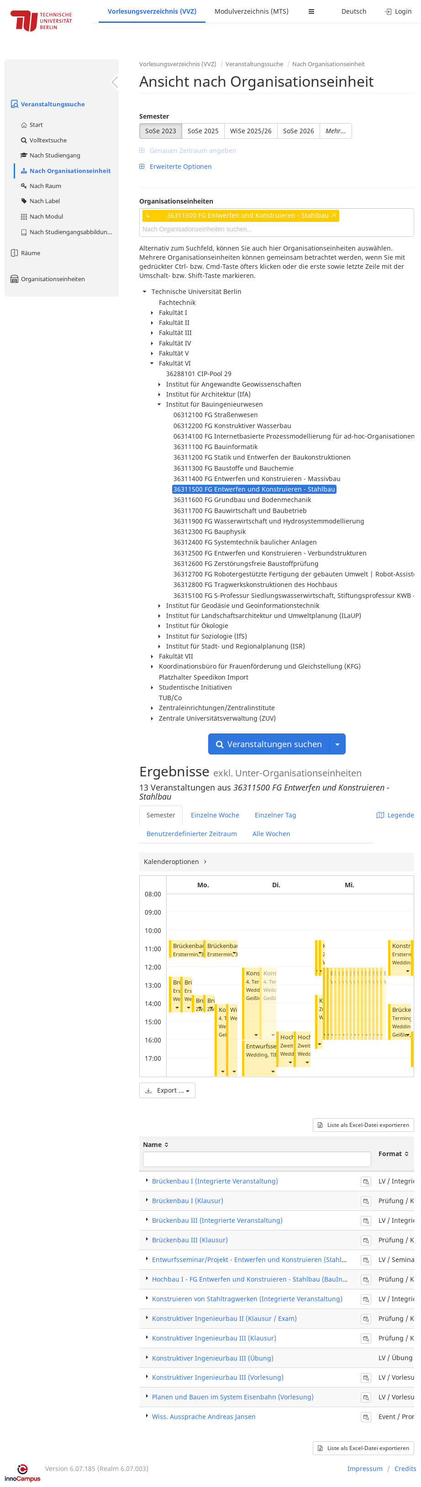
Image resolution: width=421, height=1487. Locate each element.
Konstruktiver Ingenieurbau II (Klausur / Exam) (224, 1318)
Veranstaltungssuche (47, 104)
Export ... (167, 1090)
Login (398, 11)
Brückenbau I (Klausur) (187, 1200)
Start (31, 124)
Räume (24, 253)
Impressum (365, 1468)
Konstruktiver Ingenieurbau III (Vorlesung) (218, 1377)
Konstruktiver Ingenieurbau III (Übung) (213, 1358)
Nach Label (40, 201)
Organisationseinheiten (47, 279)
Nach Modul (41, 216)
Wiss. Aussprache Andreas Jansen (204, 1416)
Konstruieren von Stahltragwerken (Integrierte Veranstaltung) (247, 1298)
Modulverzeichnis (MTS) (252, 11)
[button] (199, 952)
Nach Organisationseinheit (65, 171)
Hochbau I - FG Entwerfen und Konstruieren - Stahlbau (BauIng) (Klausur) (265, 1279)
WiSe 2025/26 (251, 130)
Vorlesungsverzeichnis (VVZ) (152, 11)
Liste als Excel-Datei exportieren (363, 1125)
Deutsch (354, 11)
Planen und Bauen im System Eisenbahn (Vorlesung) (233, 1397)
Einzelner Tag (275, 815)
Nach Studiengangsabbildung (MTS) (69, 232)
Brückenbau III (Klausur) (190, 1240)
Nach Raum (40, 186)
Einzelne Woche (215, 815)
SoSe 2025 (203, 130)
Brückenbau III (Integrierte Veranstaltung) (217, 1220)
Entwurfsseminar (269, 1046)
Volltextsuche (43, 140)
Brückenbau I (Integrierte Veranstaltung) (215, 1181)
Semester (154, 116)
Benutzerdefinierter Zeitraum (192, 833)
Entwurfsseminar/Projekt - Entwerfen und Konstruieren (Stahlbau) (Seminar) (270, 1259)
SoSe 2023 (160, 130)
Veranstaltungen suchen (269, 743)
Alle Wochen (271, 833)
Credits (405, 1468)
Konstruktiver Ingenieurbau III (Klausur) (214, 1338)
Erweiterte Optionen (175, 166)
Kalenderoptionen (172, 861)
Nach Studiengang (50, 155)
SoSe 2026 (298, 130)
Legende (395, 815)
